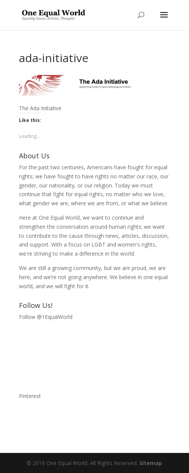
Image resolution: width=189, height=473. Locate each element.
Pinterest (30, 396)
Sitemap (150, 463)
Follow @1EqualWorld (45, 316)
